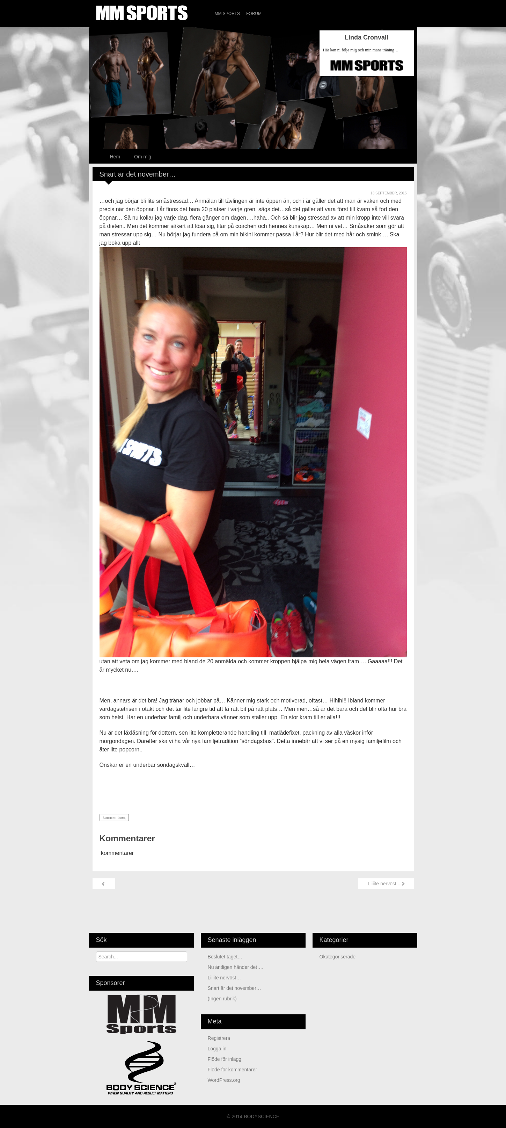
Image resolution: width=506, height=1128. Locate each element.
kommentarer (113, 817)
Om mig (142, 156)
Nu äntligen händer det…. (236, 967)
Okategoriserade (338, 956)
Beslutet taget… (225, 956)
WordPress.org (224, 1080)
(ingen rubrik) (222, 998)
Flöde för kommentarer (232, 1069)
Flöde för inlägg (225, 1059)
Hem (115, 156)
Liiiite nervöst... (385, 883)
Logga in (217, 1048)
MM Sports (227, 13)
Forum (254, 13)
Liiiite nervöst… (224, 977)
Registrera (219, 1038)
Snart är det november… (234, 988)
